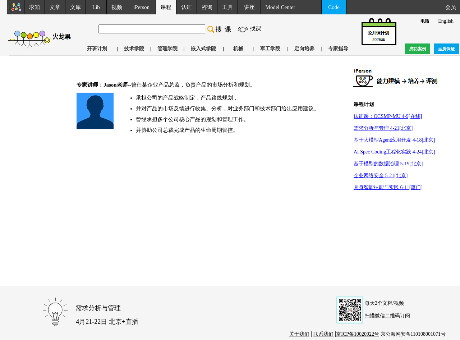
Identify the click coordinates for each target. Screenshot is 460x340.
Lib (96, 7)
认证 (186, 7)
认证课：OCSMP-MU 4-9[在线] (388, 116)
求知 (34, 7)
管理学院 (167, 48)
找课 (255, 29)
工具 (227, 7)
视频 (116, 7)
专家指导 (338, 48)
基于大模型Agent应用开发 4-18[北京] (394, 140)
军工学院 (270, 48)
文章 (55, 7)
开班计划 (97, 48)
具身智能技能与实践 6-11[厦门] (388, 187)
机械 (238, 48)
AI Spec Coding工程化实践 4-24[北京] (394, 152)
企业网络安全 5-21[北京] (381, 175)
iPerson (141, 7)
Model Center (280, 7)
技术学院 (134, 48)
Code (334, 7)
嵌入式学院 (203, 48)
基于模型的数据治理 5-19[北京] (388, 163)
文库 (75, 7)
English (446, 21)
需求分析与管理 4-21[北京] (383, 128)
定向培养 (304, 48)
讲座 (249, 7)
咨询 (207, 7)
